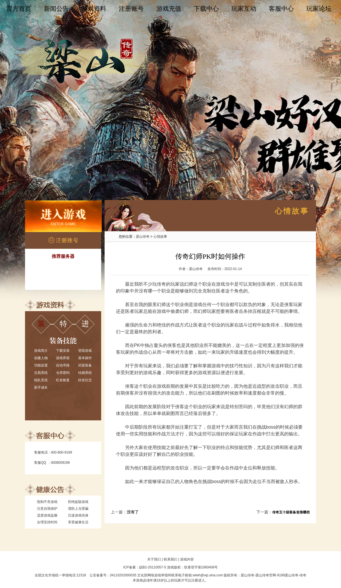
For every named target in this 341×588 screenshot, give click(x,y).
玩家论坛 (318, 8)
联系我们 (170, 559)
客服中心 (281, 8)
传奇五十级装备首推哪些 (291, 512)
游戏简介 (41, 351)
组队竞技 (41, 380)
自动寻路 (63, 365)
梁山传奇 (142, 237)
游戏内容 (187, 559)
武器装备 (85, 365)
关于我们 (154, 559)
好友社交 (85, 380)
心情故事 (160, 237)
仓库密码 (63, 373)
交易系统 (41, 373)
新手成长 (41, 387)
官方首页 (18, 8)
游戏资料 (93, 8)
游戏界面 (63, 358)
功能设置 (41, 365)
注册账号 (131, 8)
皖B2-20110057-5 (152, 567)
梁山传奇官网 (265, 575)
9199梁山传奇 (287, 575)
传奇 (161, 284)
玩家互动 (243, 8)
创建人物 (41, 358)
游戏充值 (168, 8)
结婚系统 (85, 373)
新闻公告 (56, 8)
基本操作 (85, 358)
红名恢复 (63, 380)
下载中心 (206, 8)
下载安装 (63, 351)
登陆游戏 (85, 351)
